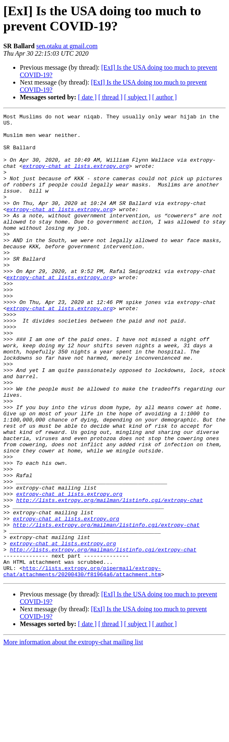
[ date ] (87, 97)
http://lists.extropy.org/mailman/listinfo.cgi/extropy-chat (109, 578)
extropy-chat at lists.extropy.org (76, 177)
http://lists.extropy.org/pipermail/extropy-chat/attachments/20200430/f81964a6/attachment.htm (82, 663)
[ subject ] (137, 97)
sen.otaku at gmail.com (66, 45)
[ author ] (164, 97)
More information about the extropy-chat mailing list (73, 734)
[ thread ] (110, 97)
